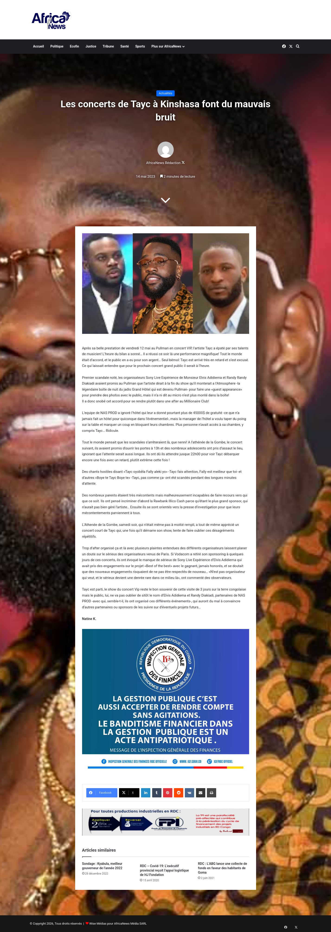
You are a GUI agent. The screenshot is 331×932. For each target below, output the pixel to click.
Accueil (38, 46)
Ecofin (74, 46)
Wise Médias (97, 923)
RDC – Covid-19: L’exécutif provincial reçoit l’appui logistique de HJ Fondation (164, 870)
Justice (91, 46)
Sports (140, 46)
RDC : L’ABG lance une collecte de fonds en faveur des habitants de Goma (222, 868)
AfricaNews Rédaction (163, 163)
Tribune (108, 46)
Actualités (165, 93)
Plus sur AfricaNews (166, 46)
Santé (124, 46)
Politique (56, 46)
